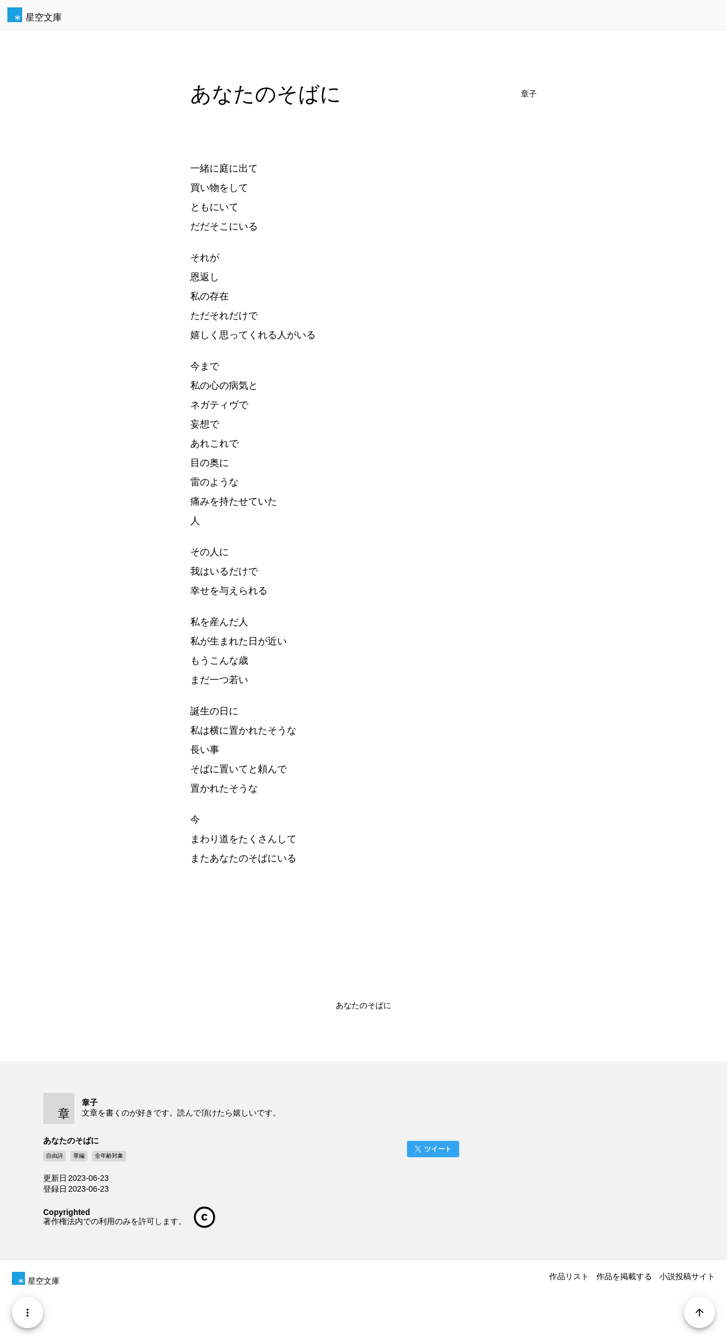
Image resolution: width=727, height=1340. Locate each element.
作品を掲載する (624, 1276)
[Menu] (27, 1312)
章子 (529, 94)
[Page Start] (699, 1312)
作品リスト (569, 1276)
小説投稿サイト (687, 1276)
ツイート (438, 1149)
